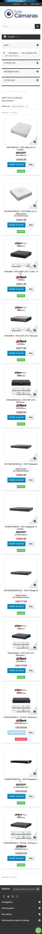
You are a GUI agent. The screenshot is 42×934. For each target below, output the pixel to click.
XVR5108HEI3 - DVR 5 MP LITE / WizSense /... (21, 654)
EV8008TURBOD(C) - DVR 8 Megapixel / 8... (20, 780)
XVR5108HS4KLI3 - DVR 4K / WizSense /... (20, 717)
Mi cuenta (7, 914)
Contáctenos (16, 4)
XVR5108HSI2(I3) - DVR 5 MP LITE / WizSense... (21, 401)
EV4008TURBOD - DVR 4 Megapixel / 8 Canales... (21, 528)
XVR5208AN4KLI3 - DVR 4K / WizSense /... (20, 843)
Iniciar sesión (35, 4)
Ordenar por (6, 106)
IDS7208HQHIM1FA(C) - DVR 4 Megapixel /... (21, 592)
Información (11, 71)
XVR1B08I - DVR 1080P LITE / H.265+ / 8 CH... (21, 273)
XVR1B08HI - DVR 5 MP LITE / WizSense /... (21, 337)
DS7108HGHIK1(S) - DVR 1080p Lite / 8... (21, 211)
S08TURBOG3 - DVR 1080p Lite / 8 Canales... (21, 148)
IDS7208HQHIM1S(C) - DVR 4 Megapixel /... (21, 465)
